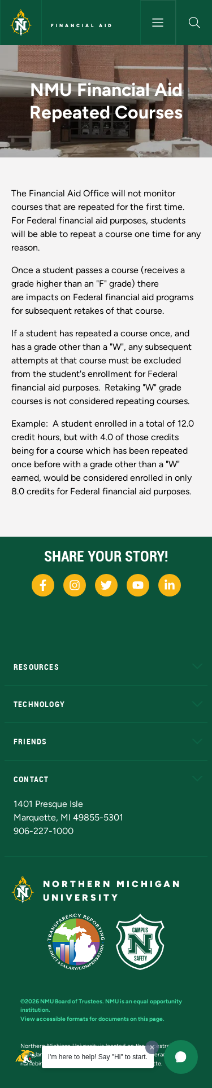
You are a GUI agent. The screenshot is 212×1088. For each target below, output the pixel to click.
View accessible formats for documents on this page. (92, 1019)
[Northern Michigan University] (21, 22)
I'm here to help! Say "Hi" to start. (98, 1057)
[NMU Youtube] (138, 585)
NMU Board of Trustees (71, 1001)
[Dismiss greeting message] (152, 1047)
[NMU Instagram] (74, 585)
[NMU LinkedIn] (169, 585)
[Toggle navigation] (158, 22)
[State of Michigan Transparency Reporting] (76, 942)
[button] (194, 22)
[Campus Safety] (140, 942)
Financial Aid (82, 25)
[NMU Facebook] (43, 585)
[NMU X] (106, 585)
